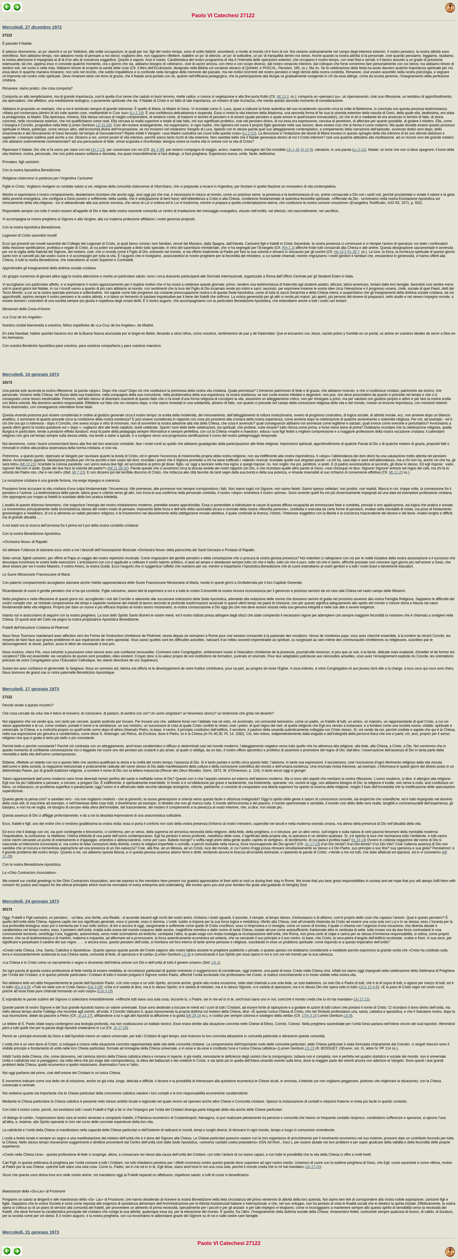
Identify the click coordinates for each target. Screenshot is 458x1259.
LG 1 (215, 963)
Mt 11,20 (396, 472)
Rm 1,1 (288, 248)
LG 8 (185, 954)
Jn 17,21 (361, 999)
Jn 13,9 (306, 150)
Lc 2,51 (249, 133)
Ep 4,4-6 (22, 987)
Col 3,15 (105, 991)
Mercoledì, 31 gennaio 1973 (30, 1232)
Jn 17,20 (120, 1028)
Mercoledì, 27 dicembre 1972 (32, 27)
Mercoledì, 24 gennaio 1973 (30, 901)
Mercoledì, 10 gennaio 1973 (30, 374)
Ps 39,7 (353, 252)
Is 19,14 (359, 840)
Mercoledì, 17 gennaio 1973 (30, 688)
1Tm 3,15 (309, 1016)
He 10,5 (340, 252)
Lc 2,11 (359, 150)
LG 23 (309, 1048)
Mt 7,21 (78, 472)
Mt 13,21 (27, 464)
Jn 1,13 (97, 150)
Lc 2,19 (136, 113)
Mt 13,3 (283, 97)
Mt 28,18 (194, 1016)
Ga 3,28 (95, 987)
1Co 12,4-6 (369, 987)
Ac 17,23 (312, 844)
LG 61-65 (103, 125)
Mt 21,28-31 (118, 468)
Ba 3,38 (157, 150)
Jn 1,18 (293, 150)
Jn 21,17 (84, 1016)
